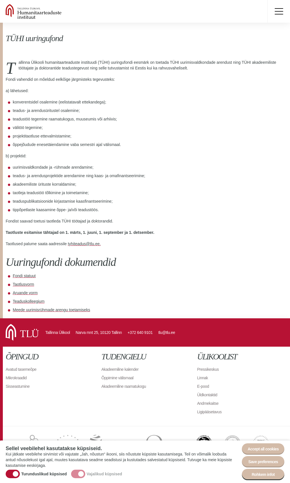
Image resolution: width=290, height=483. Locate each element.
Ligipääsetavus (209, 412)
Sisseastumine (18, 386)
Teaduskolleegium (28, 301)
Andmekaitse (207, 403)
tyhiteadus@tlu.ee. (84, 244)
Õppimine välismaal (117, 378)
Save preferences (263, 461)
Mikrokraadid (16, 378)
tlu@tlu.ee (166, 332)
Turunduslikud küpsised (44, 474)
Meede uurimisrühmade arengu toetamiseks (51, 310)
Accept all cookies (263, 449)
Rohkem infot (263, 474)
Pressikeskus (208, 369)
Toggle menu (278, 11)
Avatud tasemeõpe (21, 369)
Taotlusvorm (23, 284)
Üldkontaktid (207, 395)
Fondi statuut (24, 276)
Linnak (202, 378)
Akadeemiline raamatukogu (123, 386)
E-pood (203, 386)
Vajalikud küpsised (104, 474)
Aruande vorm (25, 293)
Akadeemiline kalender (119, 369)
